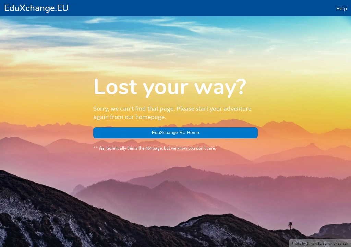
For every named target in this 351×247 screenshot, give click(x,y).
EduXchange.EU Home (175, 132)
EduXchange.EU (36, 8)
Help (341, 8)
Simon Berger (317, 243)
